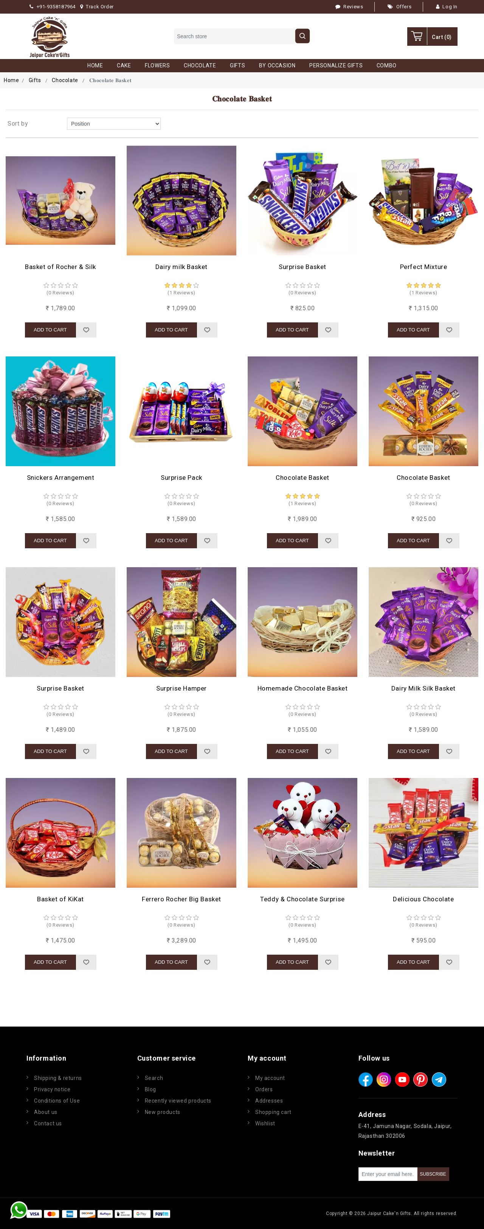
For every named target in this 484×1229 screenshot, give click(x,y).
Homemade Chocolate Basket (303, 688)
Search (154, 1078)
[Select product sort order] (114, 124)
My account (270, 1078)
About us (45, 1112)
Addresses (269, 1101)
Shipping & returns (58, 1078)
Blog (150, 1089)
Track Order (97, 6)
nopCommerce (217, 1213)
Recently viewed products (178, 1101)
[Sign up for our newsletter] (387, 1174)
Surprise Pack (181, 477)
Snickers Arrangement (61, 477)
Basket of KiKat (60, 899)
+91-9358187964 (52, 6)
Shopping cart (273, 1112)
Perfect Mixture (423, 267)
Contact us (48, 1123)
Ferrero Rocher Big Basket (181, 899)
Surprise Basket (302, 267)
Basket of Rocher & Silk (60, 267)
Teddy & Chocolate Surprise (302, 899)
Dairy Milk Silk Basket (423, 688)
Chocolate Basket (302, 477)
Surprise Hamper (181, 688)
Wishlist (265, 1123)
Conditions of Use (57, 1101)
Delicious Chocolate (423, 899)
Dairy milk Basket (181, 267)
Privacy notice (52, 1089)
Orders (264, 1089)
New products (162, 1112)
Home (11, 80)
